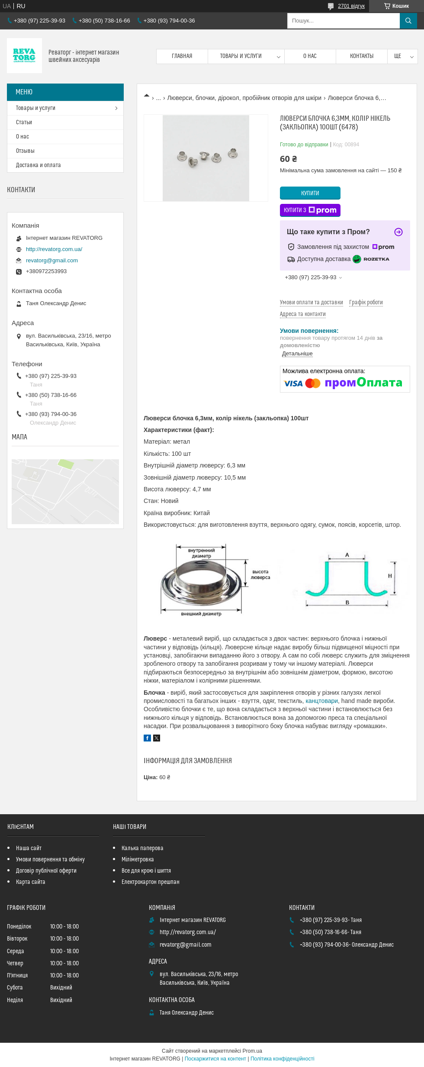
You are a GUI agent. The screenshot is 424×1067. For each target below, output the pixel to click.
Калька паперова (143, 848)
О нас (310, 56)
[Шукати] (408, 21)
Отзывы (25, 151)
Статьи (24, 122)
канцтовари (321, 700)
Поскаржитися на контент (215, 1059)
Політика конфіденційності (283, 1059)
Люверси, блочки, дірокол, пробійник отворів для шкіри (244, 97)
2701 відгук (351, 6)
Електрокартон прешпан (151, 882)
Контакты (362, 56)
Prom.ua (252, 1051)
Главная (182, 56)
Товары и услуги (241, 56)
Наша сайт (29, 848)
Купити (310, 193)
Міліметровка (138, 859)
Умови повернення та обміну (50, 859)
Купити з (310, 210)
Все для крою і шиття (146, 870)
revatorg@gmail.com (52, 260)
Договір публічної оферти (46, 870)
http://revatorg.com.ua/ (54, 249)
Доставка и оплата (38, 165)
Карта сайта (30, 882)
